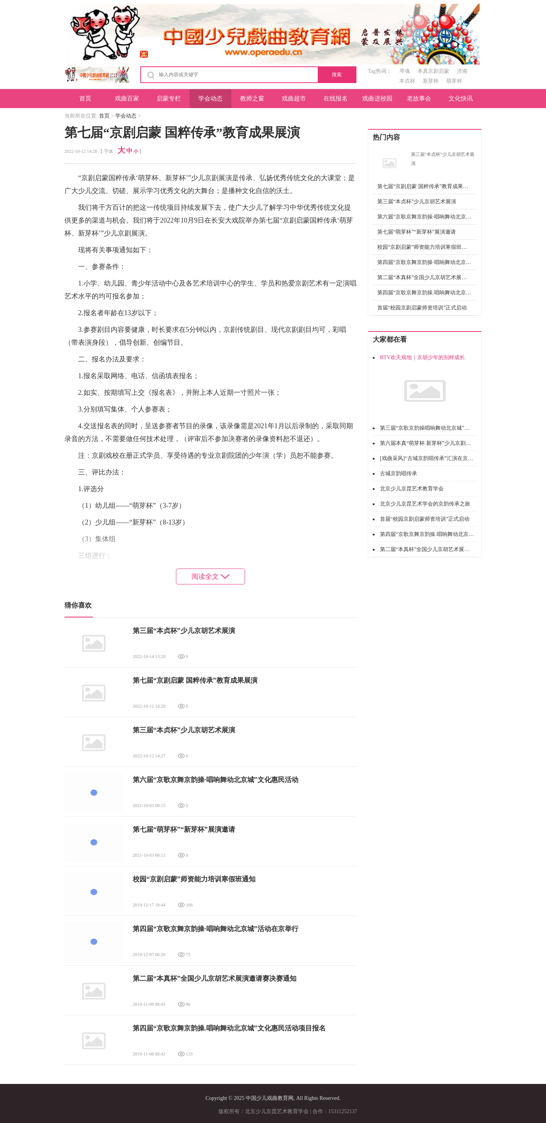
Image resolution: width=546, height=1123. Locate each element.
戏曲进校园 (377, 98)
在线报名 (335, 98)
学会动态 (210, 98)
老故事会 (419, 98)
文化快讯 (461, 98)
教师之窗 (252, 98)
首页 (85, 98)
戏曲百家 (127, 98)
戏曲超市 (294, 98)
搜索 (337, 74)
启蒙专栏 (169, 98)
